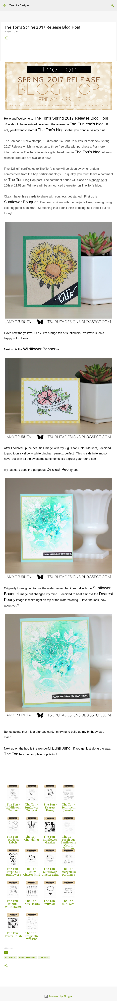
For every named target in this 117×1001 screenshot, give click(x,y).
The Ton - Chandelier (31, 838)
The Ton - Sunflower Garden (50, 839)
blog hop (10, 957)
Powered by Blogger (58, 996)
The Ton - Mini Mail (68, 902)
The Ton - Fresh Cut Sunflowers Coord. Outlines (68, 842)
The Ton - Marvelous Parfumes (68, 871)
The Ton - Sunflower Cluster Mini (50, 871)
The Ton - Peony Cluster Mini (31, 871)
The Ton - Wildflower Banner (13, 807)
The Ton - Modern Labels (13, 839)
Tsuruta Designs (19, 5)
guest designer (27, 957)
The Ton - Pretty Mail (50, 902)
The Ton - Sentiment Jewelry (68, 807)
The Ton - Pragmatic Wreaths (32, 936)
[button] (6, 38)
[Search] (112, 5)
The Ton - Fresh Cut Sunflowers (13, 871)
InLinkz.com (8, 948)
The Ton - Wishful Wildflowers (13, 903)
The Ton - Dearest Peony (50, 807)
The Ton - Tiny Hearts (32, 902)
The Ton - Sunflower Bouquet (32, 807)
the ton (43, 957)
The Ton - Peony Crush (13, 934)
